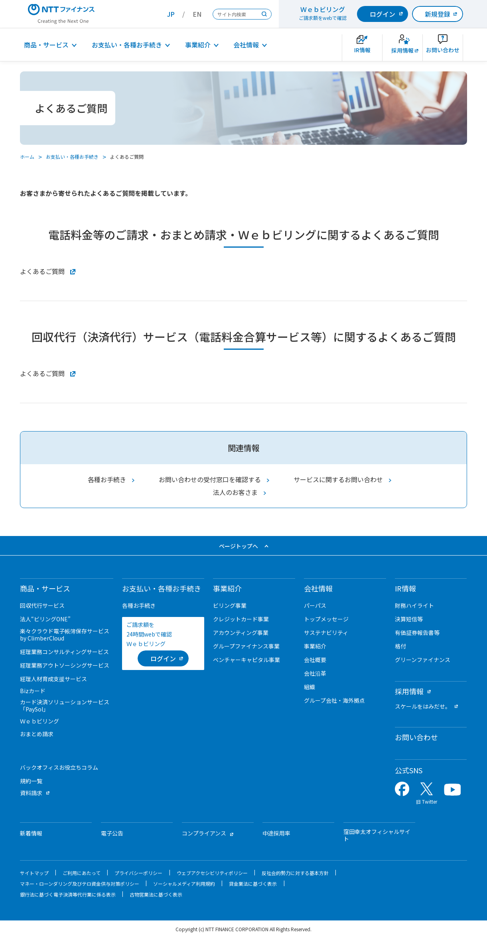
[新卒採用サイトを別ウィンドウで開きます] (402, 47)
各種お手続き (107, 479)
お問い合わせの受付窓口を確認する (210, 479)
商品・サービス (46, 44)
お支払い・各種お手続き (127, 44)
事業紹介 (198, 44)
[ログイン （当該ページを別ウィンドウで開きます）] (163, 658)
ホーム (27, 156)
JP (171, 14)
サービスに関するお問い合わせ (338, 479)
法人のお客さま (235, 492)
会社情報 (246, 44)
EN (197, 14)
